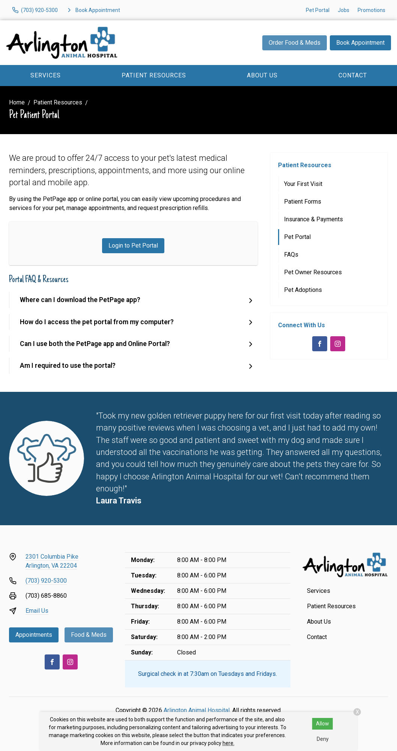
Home (17, 102)
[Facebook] (319, 343)
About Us (262, 75)
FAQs (291, 254)
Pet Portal (317, 10)
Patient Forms (302, 201)
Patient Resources (154, 75)
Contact (352, 75)
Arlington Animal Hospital (197, 710)
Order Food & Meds (294, 42)
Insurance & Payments (313, 219)
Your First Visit (303, 183)
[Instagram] (337, 343)
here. (229, 743)
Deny (323, 739)
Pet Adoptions (303, 289)
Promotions (371, 10)
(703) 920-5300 (46, 580)
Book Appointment (360, 42)
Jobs (343, 10)
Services (45, 75)
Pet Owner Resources (313, 272)
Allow (322, 724)
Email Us (37, 610)
